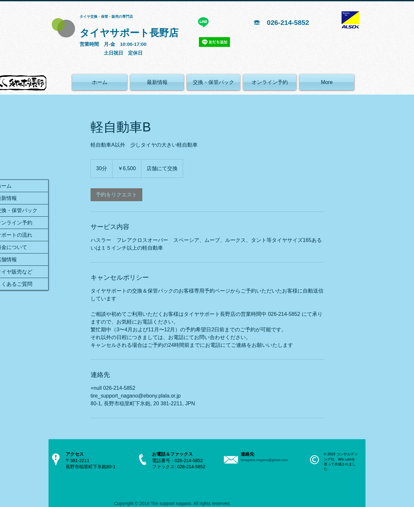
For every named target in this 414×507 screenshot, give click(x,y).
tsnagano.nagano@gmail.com (264, 460)
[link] (116, 194)
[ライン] (203, 22)
